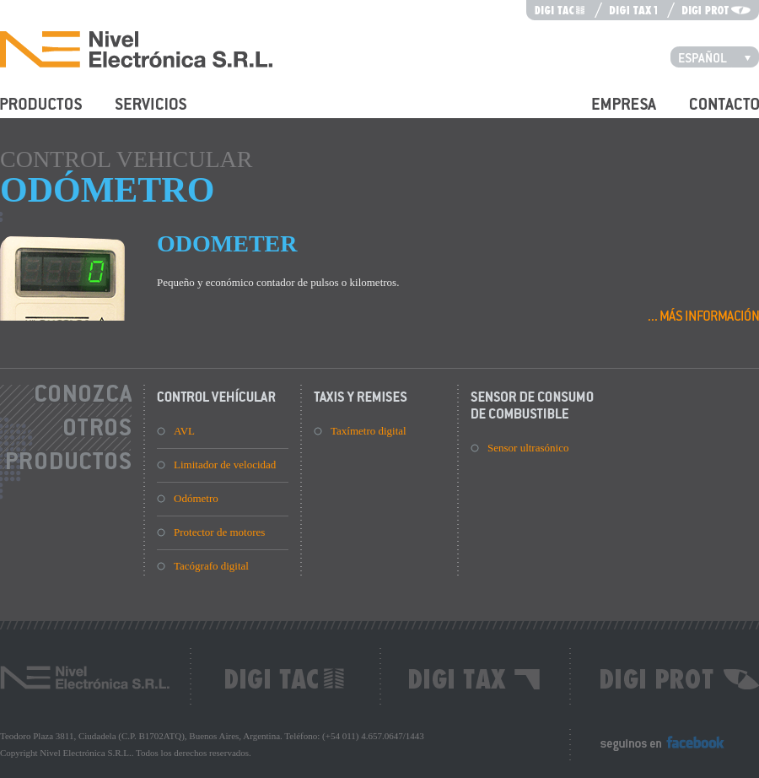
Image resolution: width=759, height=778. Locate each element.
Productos (22, 113)
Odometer (227, 243)
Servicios (136, 113)
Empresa (611, 113)
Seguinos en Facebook (649, 750)
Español (719, 56)
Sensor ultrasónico (527, 447)
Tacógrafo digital (211, 565)
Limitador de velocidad (225, 464)
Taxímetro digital (368, 430)
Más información (703, 314)
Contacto (709, 113)
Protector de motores (219, 532)
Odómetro (196, 498)
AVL (184, 430)
